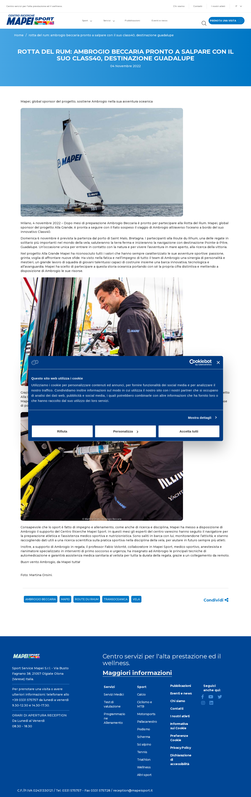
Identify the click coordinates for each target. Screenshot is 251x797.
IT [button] (238, 6)
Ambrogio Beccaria (40, 599)
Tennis (142, 752)
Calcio (141, 694)
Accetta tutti (189, 431)
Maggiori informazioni (137, 672)
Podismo (143, 729)
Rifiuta (62, 431)
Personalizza (125, 431)
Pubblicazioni (132, 20)
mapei (65, 599)
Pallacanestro (147, 722)
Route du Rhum (87, 599)
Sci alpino (144, 744)
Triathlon (144, 760)
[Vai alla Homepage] (31, 20)
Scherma (143, 737)
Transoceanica (116, 599)
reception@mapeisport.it (133, 790)
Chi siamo (179, 6)
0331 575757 (71, 790)
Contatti (197, 6)
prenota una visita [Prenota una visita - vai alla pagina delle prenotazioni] (226, 20)
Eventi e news (159, 20)
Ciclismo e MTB (144, 704)
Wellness (144, 767)
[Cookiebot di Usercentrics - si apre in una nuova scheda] (193, 362)
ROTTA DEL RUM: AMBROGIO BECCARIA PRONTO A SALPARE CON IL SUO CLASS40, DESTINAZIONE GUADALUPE (101, 35)
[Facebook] (204, 697)
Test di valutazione (112, 704)
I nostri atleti (218, 6)
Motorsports (146, 714)
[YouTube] (212, 697)
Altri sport (144, 775)
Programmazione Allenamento (114, 718)
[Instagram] (205, 703)
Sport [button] (87, 20)
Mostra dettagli (199, 417)
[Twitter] (221, 697)
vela (136, 599)
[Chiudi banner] (218, 362)
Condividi (216, 600)
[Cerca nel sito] (204, 24)
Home (19, 35)
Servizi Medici (114, 694)
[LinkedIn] (213, 703)
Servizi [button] (109, 20)
